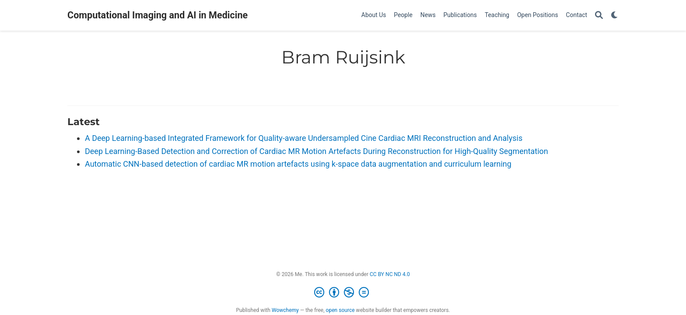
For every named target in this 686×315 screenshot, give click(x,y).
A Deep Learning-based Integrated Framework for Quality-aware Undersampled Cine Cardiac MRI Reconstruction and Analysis (303, 138)
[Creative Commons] (343, 292)
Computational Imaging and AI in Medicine (157, 15)
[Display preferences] (615, 15)
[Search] (599, 15)
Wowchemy (285, 310)
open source (340, 310)
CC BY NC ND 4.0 (390, 274)
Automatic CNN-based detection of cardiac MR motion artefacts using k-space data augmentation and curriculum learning (298, 163)
